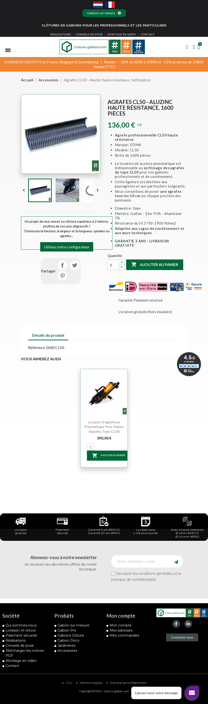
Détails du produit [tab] (48, 335)
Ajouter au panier (154, 265)
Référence (36, 347)
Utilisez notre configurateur (67, 247)
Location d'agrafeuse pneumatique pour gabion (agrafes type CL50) (104, 427)
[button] (104, 13)
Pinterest (62, 276)
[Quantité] (113, 264)
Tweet (74, 265)
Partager (62, 265)
